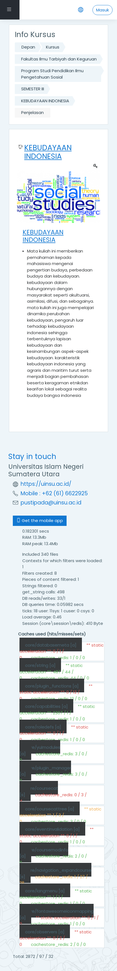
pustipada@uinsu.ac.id (51, 502)
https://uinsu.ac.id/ (46, 484)
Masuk (102, 10)
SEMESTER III (32, 89)
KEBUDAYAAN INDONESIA (45, 101)
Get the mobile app (39, 520)
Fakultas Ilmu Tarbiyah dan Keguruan (59, 59)
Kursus (52, 47)
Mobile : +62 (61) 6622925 (54, 493)
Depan (28, 47)
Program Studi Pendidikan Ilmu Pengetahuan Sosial (52, 74)
